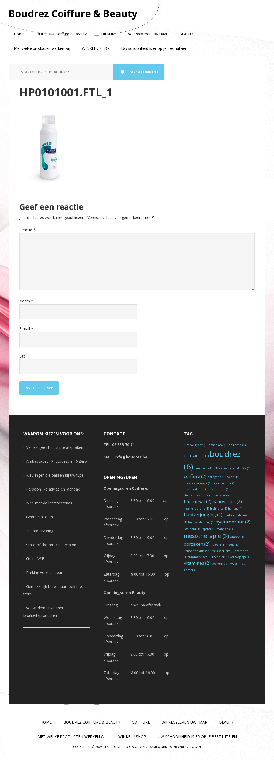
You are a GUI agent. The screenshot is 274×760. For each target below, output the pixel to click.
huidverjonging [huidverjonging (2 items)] (203, 514)
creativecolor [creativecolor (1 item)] (223, 483)
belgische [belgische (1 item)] (237, 445)
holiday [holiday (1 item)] (235, 508)
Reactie (27, 229)
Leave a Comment (142, 72)
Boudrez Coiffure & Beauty (73, 13)
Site (22, 356)
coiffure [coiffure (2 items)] (195, 476)
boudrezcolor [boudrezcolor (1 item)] (206, 468)
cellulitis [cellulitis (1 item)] (242, 468)
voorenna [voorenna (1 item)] (220, 563)
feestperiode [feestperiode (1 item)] (218, 489)
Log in (195, 746)
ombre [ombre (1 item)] (237, 537)
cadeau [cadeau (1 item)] (226, 468)
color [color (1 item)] (232, 477)
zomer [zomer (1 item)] (190, 570)
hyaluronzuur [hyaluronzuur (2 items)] (232, 522)
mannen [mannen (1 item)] (224, 529)
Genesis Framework (151, 746)
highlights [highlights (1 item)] (218, 508)
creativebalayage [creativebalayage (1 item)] (197, 483)
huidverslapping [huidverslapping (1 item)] (201, 522)
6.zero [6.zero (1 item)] (190, 445)
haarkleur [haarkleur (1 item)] (222, 495)
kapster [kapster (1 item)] (208, 529)
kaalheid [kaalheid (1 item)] (192, 529)
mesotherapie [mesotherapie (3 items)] (206, 535)
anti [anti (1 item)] (202, 445)
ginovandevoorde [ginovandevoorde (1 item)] (198, 495)
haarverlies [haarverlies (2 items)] (227, 501)
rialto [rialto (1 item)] (216, 544)
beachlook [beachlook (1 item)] (217, 445)
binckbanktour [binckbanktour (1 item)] (196, 456)
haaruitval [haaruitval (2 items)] (197, 501)
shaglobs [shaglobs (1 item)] (226, 551)
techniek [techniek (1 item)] (220, 557)
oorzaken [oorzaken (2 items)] (197, 544)
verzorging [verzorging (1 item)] (239, 557)
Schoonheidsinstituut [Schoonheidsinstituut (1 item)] (201, 551)
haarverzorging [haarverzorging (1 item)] (196, 508)
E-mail (26, 328)
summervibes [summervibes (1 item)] (199, 557)
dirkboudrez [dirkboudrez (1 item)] (195, 489)
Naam (26, 300)
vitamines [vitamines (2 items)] (197, 563)
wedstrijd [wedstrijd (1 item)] (238, 563)
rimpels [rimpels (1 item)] (230, 544)
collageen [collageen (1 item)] (216, 477)
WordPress (178, 746)
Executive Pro (116, 746)
